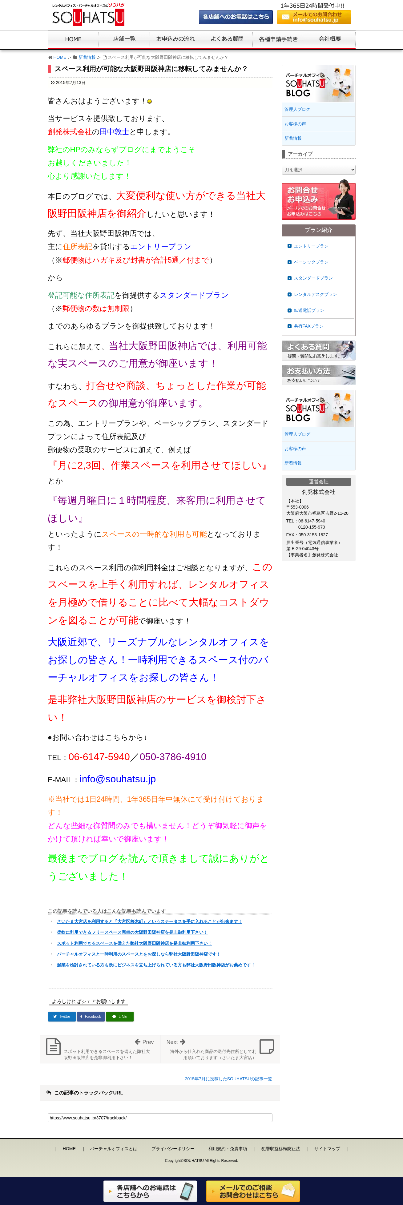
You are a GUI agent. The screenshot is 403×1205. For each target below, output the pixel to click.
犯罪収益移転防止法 (280, 1148)
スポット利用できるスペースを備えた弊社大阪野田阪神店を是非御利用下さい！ (134, 943)
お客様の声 (295, 123)
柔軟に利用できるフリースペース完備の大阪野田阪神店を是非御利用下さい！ (132, 932)
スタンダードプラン (313, 278)
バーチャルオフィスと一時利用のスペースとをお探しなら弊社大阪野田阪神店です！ (139, 954)
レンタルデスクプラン (315, 294)
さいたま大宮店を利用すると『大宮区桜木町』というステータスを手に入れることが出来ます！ (149, 921)
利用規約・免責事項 (227, 1148)
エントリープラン (311, 246)
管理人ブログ (297, 109)
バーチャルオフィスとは (113, 1148)
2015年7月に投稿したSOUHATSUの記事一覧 (228, 1078)
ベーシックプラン (311, 262)
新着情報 (87, 57)
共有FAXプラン (309, 326)
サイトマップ (327, 1148)
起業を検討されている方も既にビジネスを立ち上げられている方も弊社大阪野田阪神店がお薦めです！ (156, 964)
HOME (60, 57)
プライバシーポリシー (173, 1148)
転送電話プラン (309, 310)
